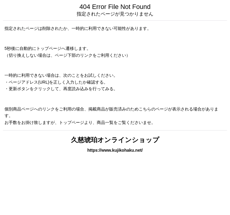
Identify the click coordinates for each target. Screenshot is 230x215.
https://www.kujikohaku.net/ (115, 150)
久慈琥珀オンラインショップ (115, 140)
